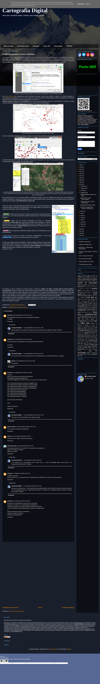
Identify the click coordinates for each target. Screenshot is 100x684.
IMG (96, 297)
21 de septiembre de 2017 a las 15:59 (22, 372)
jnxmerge (91, 338)
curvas (94, 330)
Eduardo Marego (12, 445)
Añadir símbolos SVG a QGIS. (86, 261)
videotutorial (94, 353)
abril (82, 219)
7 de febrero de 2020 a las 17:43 (21, 473)
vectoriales (82, 353)
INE (85, 299)
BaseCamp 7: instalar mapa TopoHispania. (86, 248)
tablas (94, 349)
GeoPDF (93, 290)
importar (95, 337)
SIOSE (86, 316)
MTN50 (81, 306)
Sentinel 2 (85, 317)
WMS (83, 323)
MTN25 (95, 305)
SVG (95, 316)
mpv (78, 344)
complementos (12, 307)
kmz (81, 340)
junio (82, 215)
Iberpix (88, 299)
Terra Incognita (94, 320)
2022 (80, 173)
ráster (86, 347)
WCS (92, 321)
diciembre (83, 186)
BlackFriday (82, 281)
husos (83, 337)
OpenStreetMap (81, 309)
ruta (80, 347)
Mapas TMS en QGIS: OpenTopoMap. (85, 198)
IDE (78, 297)
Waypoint (80, 325)
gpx (83, 336)
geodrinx (9, 501)
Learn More (80, 4)
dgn (82, 332)
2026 (80, 165)
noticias (86, 344)
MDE (90, 303)
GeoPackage (80, 292)
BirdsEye (95, 279)
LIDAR (85, 302)
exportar (79, 333)
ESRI (85, 286)
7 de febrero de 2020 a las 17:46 (32, 486)
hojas (79, 337)
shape (79, 349)
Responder (10, 321)
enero (82, 226)
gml (93, 334)
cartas (91, 327)
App (94, 276)
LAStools (79, 302)
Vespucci (87, 321)
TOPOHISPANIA (81, 320)
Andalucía (80, 276)
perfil (85, 346)
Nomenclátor (87, 308)
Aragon (79, 278)
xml (80, 355)
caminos (85, 327)
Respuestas (12, 324)
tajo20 (13, 361)
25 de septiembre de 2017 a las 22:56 (25, 361)
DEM (79, 286)
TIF (95, 317)
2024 (80, 169)
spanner (86, 349)
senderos (93, 347)
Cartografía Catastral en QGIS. (87, 205)
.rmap (79, 275)
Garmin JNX (46, 46)
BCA (84, 278)
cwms (79, 332)
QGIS (25, 307)
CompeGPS (84, 285)
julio (82, 213)
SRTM (91, 316)
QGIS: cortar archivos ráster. (86, 255)
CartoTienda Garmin (23, 46)
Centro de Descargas (87, 283)
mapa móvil (88, 341)
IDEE (82, 297)
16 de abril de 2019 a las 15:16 (25, 445)
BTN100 (94, 278)
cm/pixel (95, 329)
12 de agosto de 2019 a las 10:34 (32, 460)
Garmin (94, 288)
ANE (88, 275)
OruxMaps (80, 310)
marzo (82, 222)
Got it (88, 4)
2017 (80, 184)
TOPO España (90, 318)
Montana (95, 306)
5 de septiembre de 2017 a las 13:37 (22, 315)
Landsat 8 (80, 303)
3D (83, 275)
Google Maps (87, 295)
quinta (9, 436)
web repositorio (10, 96)
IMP (81, 299)
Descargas (36, 46)
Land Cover (93, 302)
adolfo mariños (11, 426)
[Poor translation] (5, 661)
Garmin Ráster (58, 46)
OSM (93, 308)
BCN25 (88, 278)
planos (89, 346)
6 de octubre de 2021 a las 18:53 (21, 501)
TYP (88, 320)
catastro (86, 329)
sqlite (90, 349)
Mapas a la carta (89, 306)
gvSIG (87, 336)
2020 (80, 177)
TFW (91, 317)
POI (85, 312)
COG (88, 281)
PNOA (79, 312)
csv (90, 330)
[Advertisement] (49, 31)
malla (85, 340)
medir (90, 343)
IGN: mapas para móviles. (85, 258)
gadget (93, 333)
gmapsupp (88, 334)
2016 (80, 229)
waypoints (94, 354)
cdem (91, 329)
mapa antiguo (91, 340)
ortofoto (92, 344)
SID (78, 316)
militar (94, 343)
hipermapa (93, 336)
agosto (82, 211)
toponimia (79, 350)
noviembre (83, 188)
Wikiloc (86, 325)
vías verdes (87, 354)
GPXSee (87, 288)
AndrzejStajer (52, 649)
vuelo (81, 354)
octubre (83, 190)
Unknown (10, 315)
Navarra (81, 308)
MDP (94, 303)
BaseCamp (86, 279)
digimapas (87, 332)
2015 (80, 231)
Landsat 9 (86, 303)
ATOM (93, 275)
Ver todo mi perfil (89, 378)
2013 (80, 235)
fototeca (86, 333)
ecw (93, 332)
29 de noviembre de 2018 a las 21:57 (21, 436)
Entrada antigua (68, 607)
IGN (88, 298)
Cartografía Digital (24, 10)
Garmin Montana (85, 290)
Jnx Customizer (91, 301)
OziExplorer (93, 310)
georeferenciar (81, 334)
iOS (87, 337)
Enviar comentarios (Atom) (17, 611)
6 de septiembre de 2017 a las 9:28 (22, 339)
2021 (80, 175)
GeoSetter (88, 292)
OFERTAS (69, 46)
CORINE (94, 281)
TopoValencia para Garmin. (85, 264)
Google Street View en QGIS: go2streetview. (87, 202)
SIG (82, 316)
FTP (91, 286)
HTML (94, 295)
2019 (80, 180)
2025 (80, 167)
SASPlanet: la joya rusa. (85, 241)
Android (88, 276)
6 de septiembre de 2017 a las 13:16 (33, 353)
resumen (95, 346)
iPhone (91, 337)
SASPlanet (89, 314)
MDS (79, 305)
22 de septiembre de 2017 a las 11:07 (34, 415)
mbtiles (85, 343)
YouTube (93, 325)
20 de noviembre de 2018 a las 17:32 (26, 426)
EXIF (88, 286)
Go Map (88, 294)
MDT (83, 305)
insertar (86, 338)
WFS (96, 321)
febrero (82, 224)
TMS (79, 318)
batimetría (79, 326)
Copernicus (93, 285)
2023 (80, 171)
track (90, 351)
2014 (80, 233)
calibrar (79, 327)
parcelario (80, 346)
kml (96, 338)
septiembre (83, 192)
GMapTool (81, 288)
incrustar (81, 338)
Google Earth (19, 307)
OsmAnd (87, 310)
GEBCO (95, 286)
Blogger (69, 649)
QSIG (82, 314)
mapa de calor (81, 341)
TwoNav (81, 321)
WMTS (92, 323)
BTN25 (79, 279)
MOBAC (90, 305)
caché (93, 326)
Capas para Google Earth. (85, 244)
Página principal (8, 46)
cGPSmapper (87, 326)
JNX (94, 299)
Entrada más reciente (10, 607)
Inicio (40, 607)
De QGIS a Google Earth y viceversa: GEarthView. (86, 207)
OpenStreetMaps (91, 309)
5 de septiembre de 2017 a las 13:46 (33, 327)
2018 (80, 182)
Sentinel (79, 317)
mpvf (82, 344)
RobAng (9, 372)
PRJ (89, 312)
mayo (82, 217)
